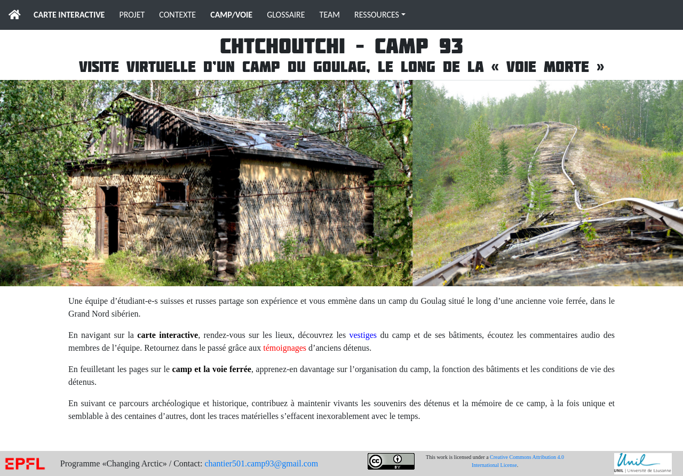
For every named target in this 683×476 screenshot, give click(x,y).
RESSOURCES (376, 15)
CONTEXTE (177, 15)
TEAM (330, 15)
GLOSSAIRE (286, 15)
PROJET (132, 15)
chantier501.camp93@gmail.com (261, 463)
